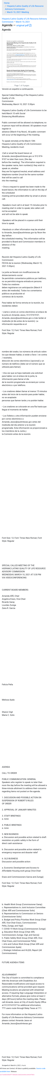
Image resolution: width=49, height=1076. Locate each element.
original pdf (23, 25)
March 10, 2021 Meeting (18, 12)
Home (6, 3)
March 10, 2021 (23, 22)
